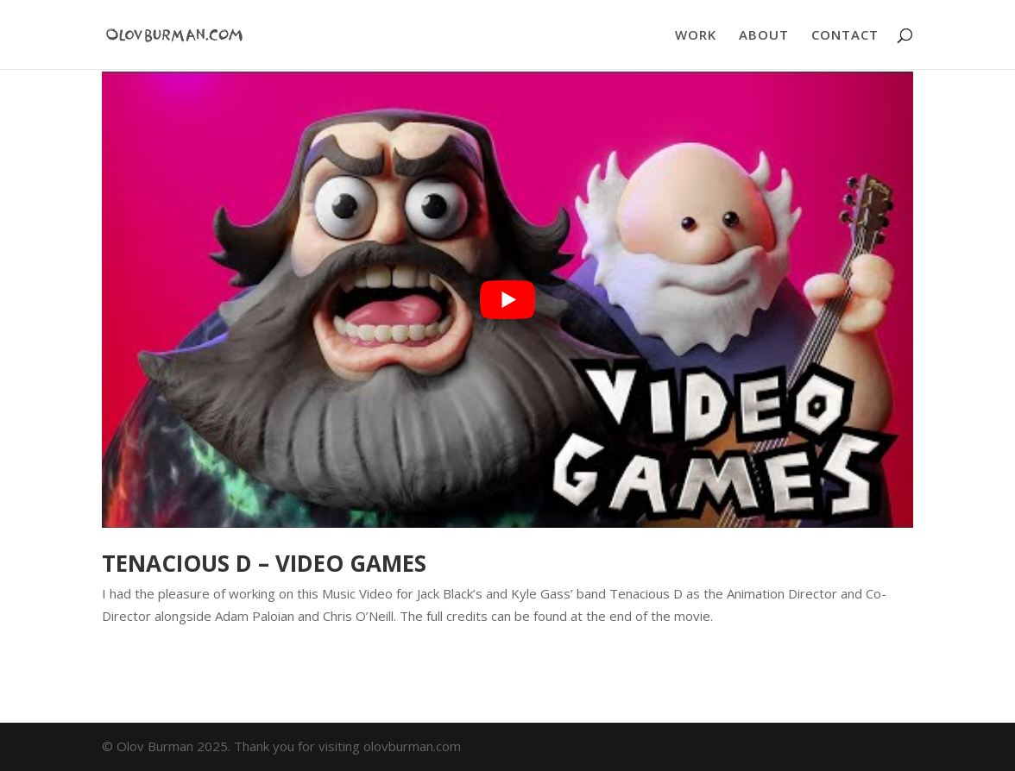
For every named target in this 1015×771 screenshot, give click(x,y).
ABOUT (764, 35)
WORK (695, 35)
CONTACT (845, 35)
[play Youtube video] (508, 300)
